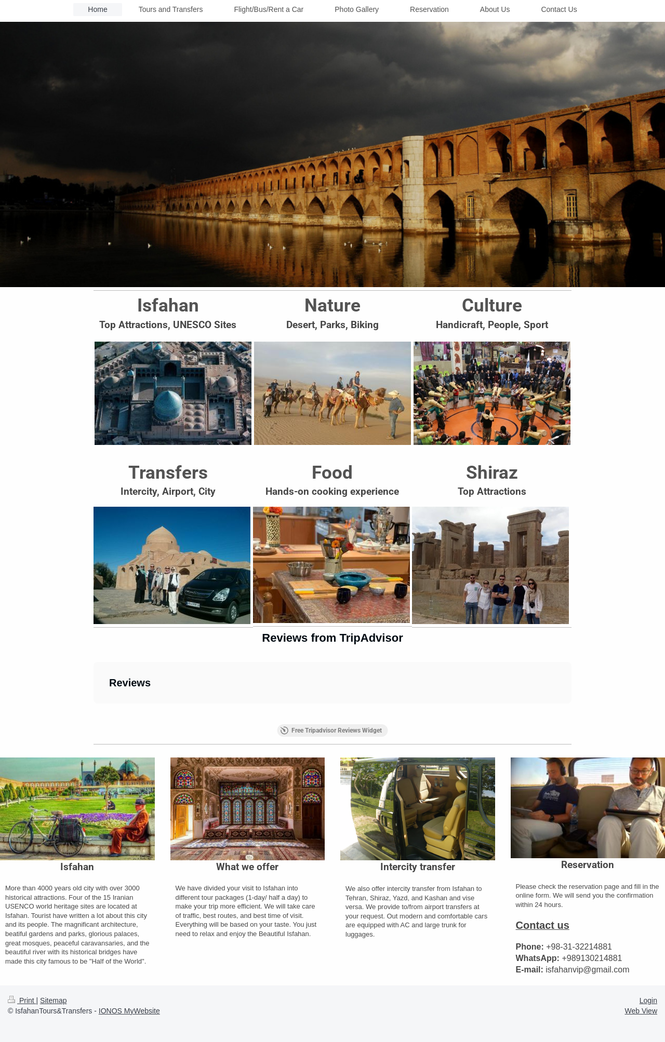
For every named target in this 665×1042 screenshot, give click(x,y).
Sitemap (53, 1000)
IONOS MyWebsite (129, 1011)
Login (648, 1000)
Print (22, 1000)
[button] (93, 714)
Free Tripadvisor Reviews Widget (331, 730)
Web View (640, 1011)
